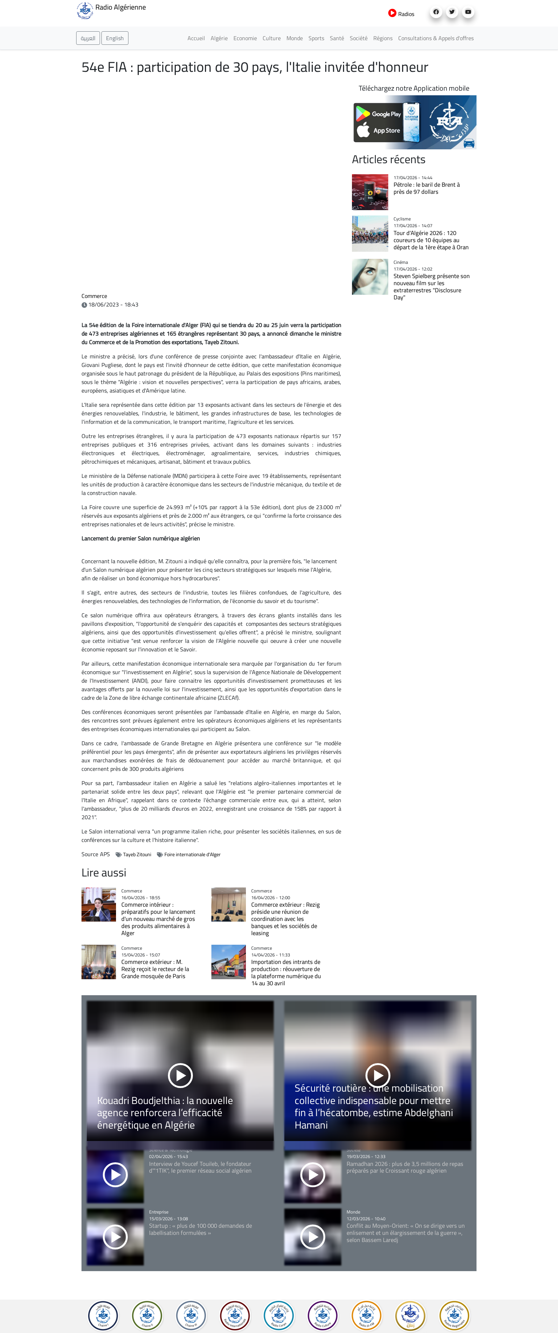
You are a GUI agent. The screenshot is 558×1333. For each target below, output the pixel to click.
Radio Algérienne (111, 10)
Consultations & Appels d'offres (436, 38)
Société (359, 38)
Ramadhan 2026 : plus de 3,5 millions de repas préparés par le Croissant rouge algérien (405, 1167)
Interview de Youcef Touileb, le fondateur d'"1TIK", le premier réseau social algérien (200, 1167)
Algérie (219, 38)
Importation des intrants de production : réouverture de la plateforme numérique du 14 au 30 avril (286, 972)
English (115, 38)
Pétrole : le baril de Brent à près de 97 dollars (427, 188)
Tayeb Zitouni (137, 854)
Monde (294, 38)
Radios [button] (401, 14)
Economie (245, 38)
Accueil (196, 38)
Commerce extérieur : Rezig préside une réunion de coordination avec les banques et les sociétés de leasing (285, 919)
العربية (88, 38)
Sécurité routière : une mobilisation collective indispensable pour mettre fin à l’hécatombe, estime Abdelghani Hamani (374, 1106)
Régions (383, 38)
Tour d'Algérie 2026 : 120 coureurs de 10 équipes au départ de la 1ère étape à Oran (431, 240)
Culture (272, 38)
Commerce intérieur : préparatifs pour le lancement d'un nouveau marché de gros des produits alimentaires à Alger (158, 919)
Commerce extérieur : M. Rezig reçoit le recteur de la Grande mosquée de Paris (155, 969)
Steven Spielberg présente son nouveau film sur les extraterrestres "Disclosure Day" (432, 286)
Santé (337, 38)
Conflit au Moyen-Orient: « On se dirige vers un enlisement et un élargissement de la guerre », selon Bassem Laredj (406, 1233)
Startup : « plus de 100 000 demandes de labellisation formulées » (200, 1229)
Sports (316, 38)
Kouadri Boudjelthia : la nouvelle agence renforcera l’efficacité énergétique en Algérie (165, 1112)
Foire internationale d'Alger (192, 854)
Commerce (94, 295)
